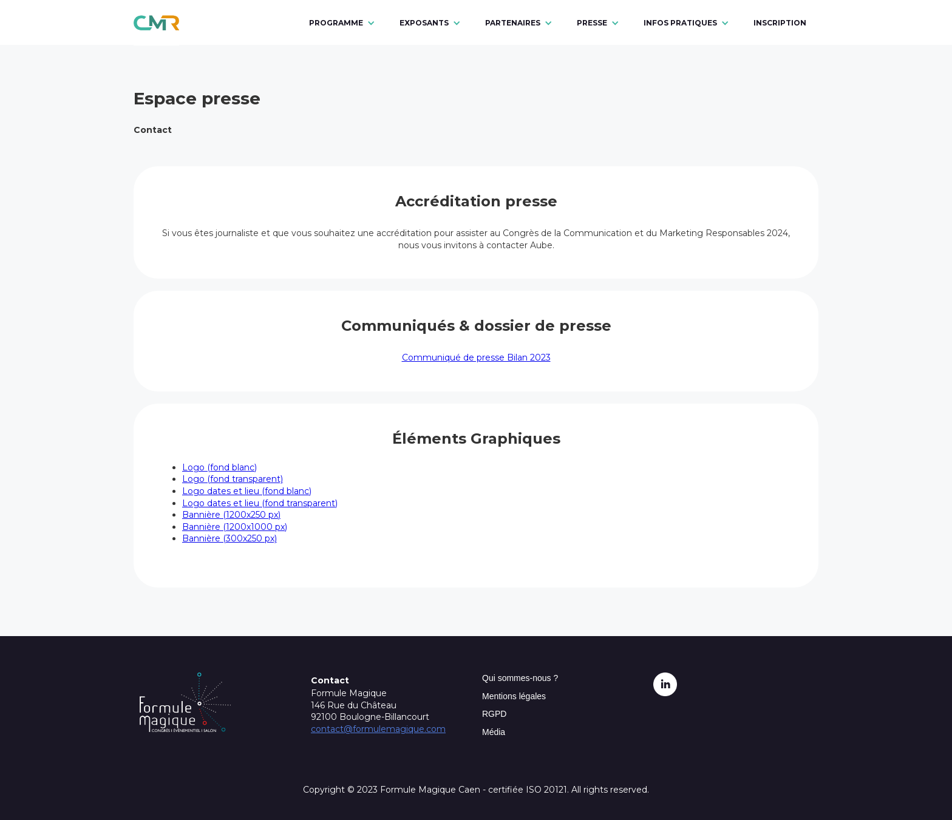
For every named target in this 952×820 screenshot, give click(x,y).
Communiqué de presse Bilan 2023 (476, 357)
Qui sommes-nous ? (520, 678)
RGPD (494, 714)
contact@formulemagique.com (378, 728)
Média (493, 732)
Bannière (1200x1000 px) (234, 526)
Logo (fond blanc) (219, 467)
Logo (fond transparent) (232, 478)
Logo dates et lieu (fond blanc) (246, 491)
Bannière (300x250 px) (229, 538)
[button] (342, 23)
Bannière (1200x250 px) (231, 514)
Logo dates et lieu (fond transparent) (260, 503)
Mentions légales (514, 696)
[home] (156, 23)
